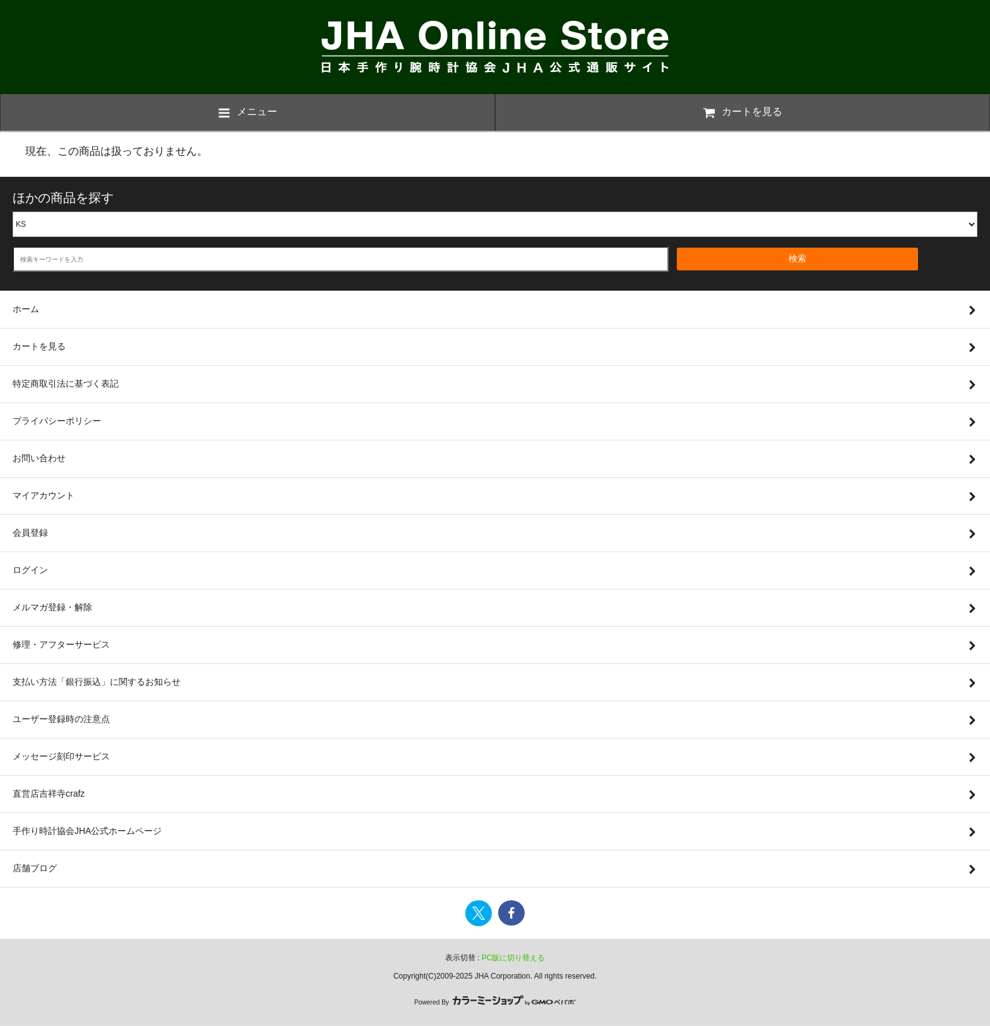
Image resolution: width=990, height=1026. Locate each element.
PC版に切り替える (514, 957)
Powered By (495, 1002)
